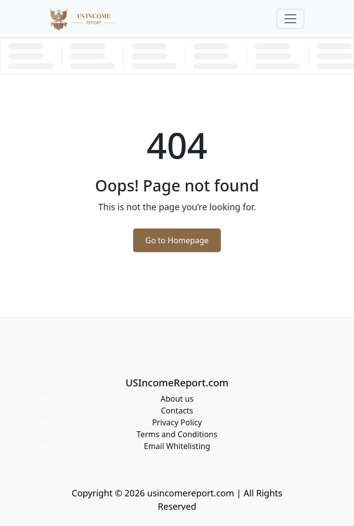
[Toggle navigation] (290, 19)
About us (176, 398)
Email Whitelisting (177, 446)
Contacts (177, 410)
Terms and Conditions (177, 434)
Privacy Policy (177, 422)
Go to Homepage (177, 240)
